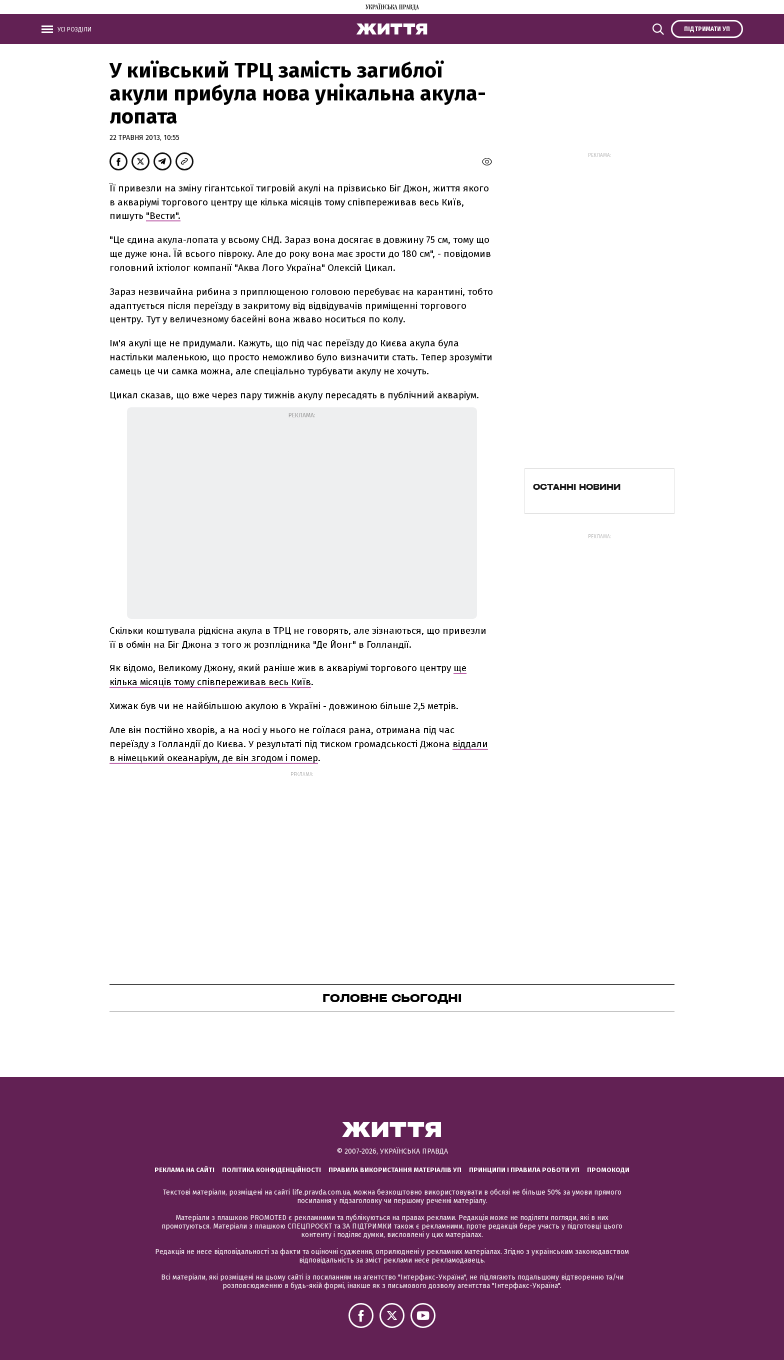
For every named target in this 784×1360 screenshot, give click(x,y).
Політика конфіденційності (271, 1170)
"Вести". (163, 215)
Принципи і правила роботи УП (524, 1170)
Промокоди (608, 1170)
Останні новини (576, 486)
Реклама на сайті (184, 1170)
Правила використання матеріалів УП (395, 1170)
